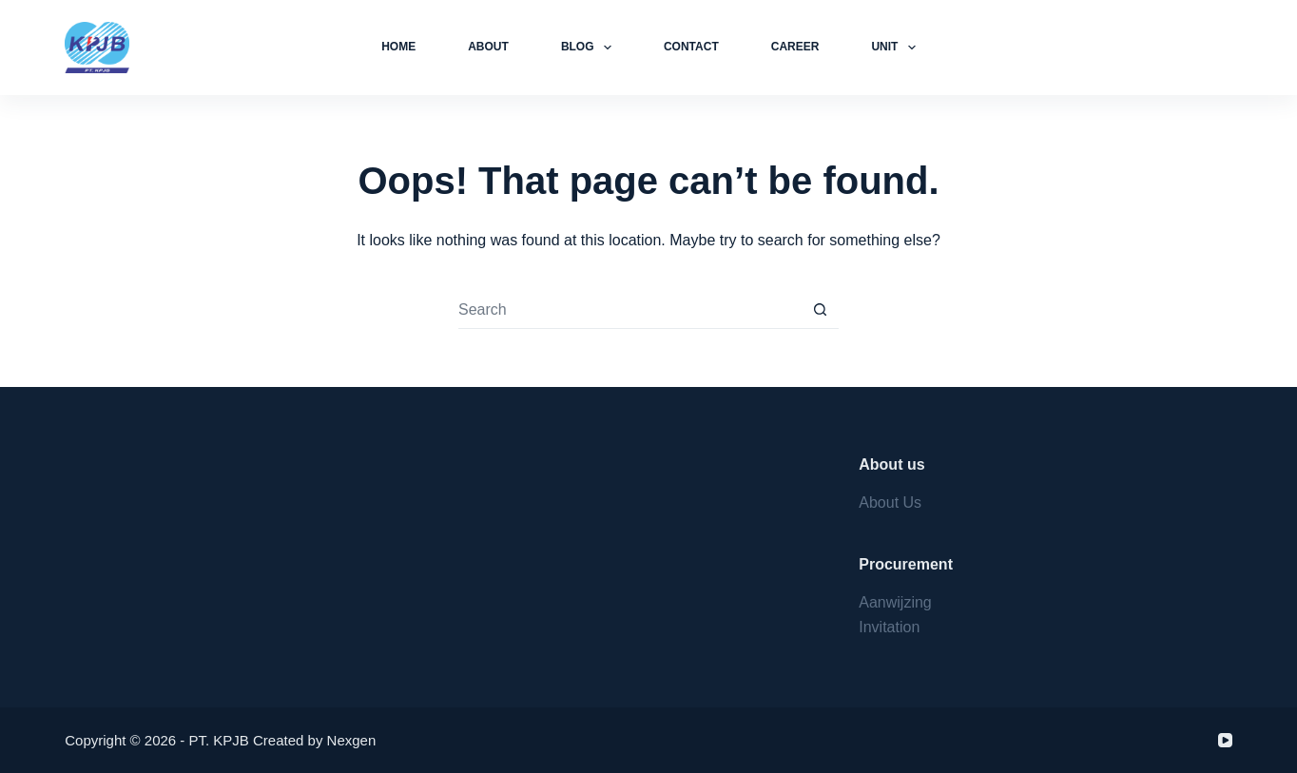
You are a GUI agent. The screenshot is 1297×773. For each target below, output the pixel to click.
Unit (896, 47)
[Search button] (820, 310)
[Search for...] (629, 310)
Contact (691, 46)
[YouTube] (1225, 740)
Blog (590, 47)
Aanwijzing (895, 602)
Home (398, 46)
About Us (890, 502)
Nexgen (352, 740)
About (488, 46)
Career (795, 46)
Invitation (889, 627)
